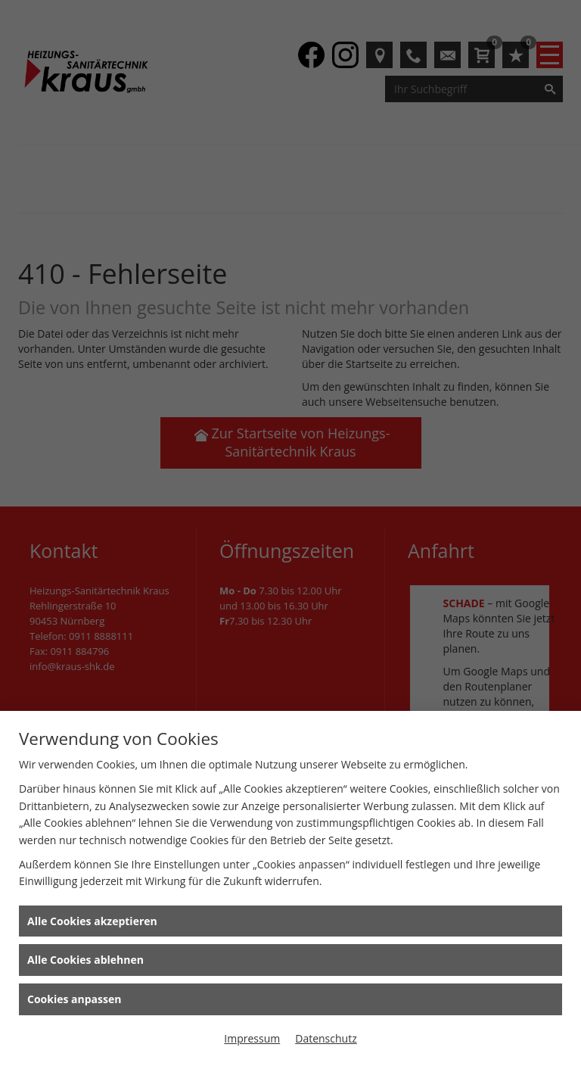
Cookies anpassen (74, 999)
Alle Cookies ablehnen (85, 959)
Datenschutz (325, 1038)
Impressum (252, 1038)
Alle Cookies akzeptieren (92, 921)
